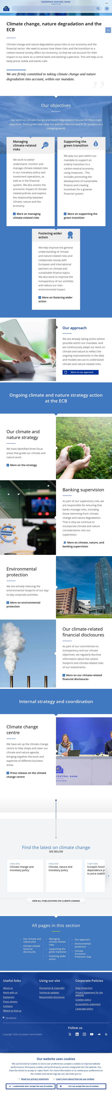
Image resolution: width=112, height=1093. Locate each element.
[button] (107, 3)
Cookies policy (83, 999)
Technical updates (49, 992)
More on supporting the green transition (80, 215)
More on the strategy (23, 465)
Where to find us (12, 1010)
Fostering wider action (57, 958)
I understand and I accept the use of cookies (33, 1086)
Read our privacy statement (35, 1078)
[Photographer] (54, 379)
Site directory (11, 1017)
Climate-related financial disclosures (31, 949)
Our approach (82, 939)
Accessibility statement (88, 1004)
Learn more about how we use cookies (75, 1078)
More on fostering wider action (55, 299)
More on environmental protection (23, 604)
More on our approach (82, 372)
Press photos (10, 1001)
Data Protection (83, 988)
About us (8, 988)
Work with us (10, 992)
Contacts (8, 1006)
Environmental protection (83, 945)
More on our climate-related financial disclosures (82, 677)
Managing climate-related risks (57, 941)
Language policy (84, 1008)
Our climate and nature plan (32, 940)
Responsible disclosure (52, 997)
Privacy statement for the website (89, 994)
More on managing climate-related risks (27, 215)
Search (98, 8)
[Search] (54, 8)
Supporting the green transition (57, 950)
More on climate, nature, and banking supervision (83, 544)
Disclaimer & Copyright (51, 988)
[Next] (108, 875)
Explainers (8, 997)
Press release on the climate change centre (26, 775)
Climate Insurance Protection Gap (83, 953)
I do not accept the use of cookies (83, 1086)
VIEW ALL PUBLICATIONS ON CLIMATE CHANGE (56, 900)
